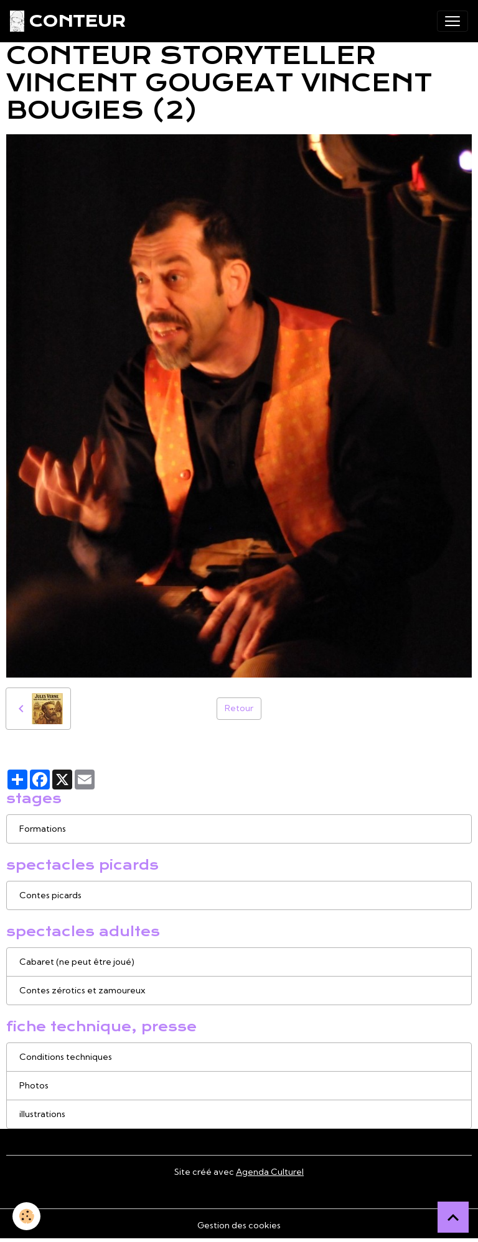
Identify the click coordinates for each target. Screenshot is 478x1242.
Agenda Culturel (270, 1171)
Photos (34, 1085)
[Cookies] (26, 1216)
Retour (239, 708)
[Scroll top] (453, 1217)
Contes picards (50, 895)
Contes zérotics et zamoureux (82, 990)
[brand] (67, 21)
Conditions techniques (65, 1056)
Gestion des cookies (239, 1225)
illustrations (42, 1114)
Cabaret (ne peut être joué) (76, 961)
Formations (42, 828)
